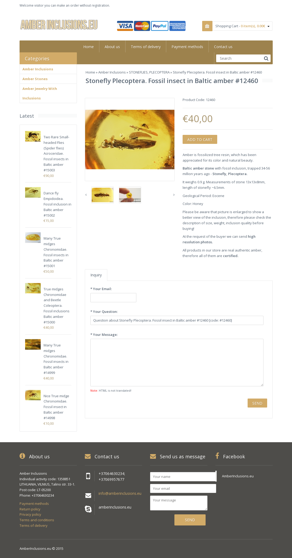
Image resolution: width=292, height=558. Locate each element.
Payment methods (34, 503)
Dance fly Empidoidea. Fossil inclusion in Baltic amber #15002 (57, 204)
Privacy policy (30, 514)
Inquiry (96, 274)
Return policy (30, 509)
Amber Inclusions (112, 72)
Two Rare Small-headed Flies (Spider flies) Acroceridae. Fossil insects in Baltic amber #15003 (56, 153)
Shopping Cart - (242, 26)
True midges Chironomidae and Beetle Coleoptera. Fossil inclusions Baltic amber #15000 (56, 305)
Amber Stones (35, 78)
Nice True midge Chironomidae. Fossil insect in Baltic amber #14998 (56, 407)
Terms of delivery (34, 525)
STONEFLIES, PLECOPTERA (149, 72)
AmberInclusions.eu (238, 476)
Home (90, 72)
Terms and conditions (37, 520)
